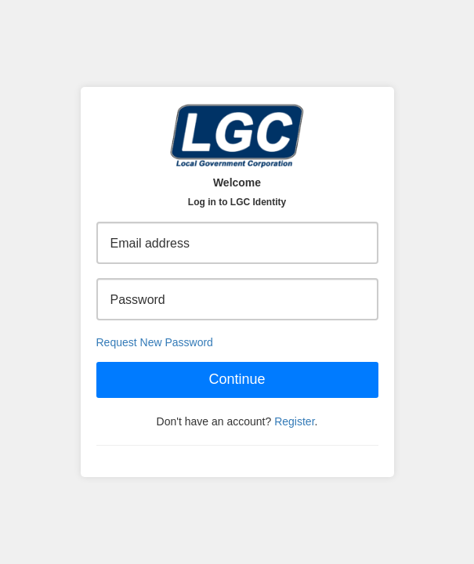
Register (294, 421)
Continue (236, 379)
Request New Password (154, 342)
